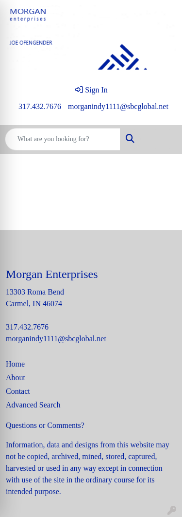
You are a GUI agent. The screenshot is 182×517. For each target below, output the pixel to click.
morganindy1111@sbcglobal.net (118, 106)
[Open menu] (162, 139)
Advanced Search (33, 405)
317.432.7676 (39, 106)
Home (15, 364)
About (15, 377)
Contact (18, 391)
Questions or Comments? (45, 425)
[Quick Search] (62, 139)
